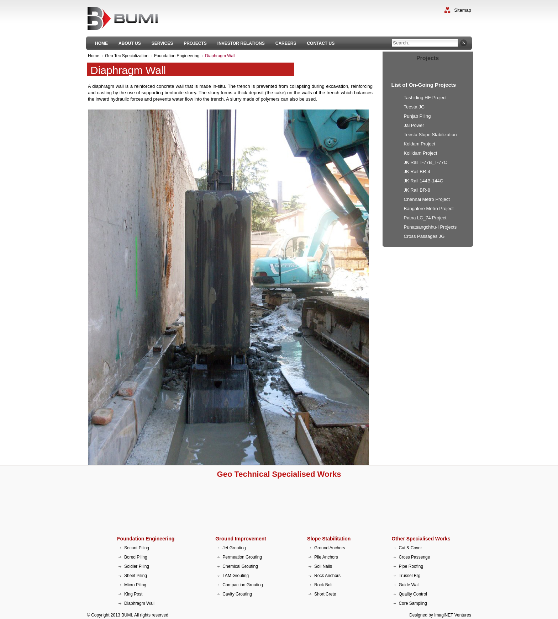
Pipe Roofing (411, 566)
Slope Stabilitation (329, 538)
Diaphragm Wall (139, 603)
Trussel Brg (409, 575)
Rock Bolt (323, 584)
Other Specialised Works (420, 538)
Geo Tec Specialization (126, 55)
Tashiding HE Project (425, 97)
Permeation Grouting (242, 557)
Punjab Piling (417, 116)
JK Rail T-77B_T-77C (425, 162)
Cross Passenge (414, 557)
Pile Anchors (326, 557)
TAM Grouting (235, 575)
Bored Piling (135, 557)
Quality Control (413, 594)
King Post (133, 594)
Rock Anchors (327, 575)
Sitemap (462, 10)
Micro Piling (135, 584)
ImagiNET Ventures (452, 615)
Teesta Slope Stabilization (430, 134)
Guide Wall (409, 584)
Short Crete (325, 594)
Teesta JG (414, 107)
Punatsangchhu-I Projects (430, 227)
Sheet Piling (135, 575)
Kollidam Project (420, 153)
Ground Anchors (329, 547)
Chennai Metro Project (427, 199)
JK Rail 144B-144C (423, 180)
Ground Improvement (240, 538)
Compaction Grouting (242, 584)
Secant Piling (136, 547)
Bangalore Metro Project (429, 208)
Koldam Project (419, 143)
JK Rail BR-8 (417, 190)
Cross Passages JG (424, 236)
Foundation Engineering (176, 55)
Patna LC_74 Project (425, 217)
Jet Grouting (234, 547)
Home (93, 55)
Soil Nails (323, 566)
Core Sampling (413, 603)
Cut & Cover (410, 547)
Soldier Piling (136, 566)
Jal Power (414, 125)
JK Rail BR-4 (417, 171)
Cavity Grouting (237, 594)
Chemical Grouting (240, 566)
